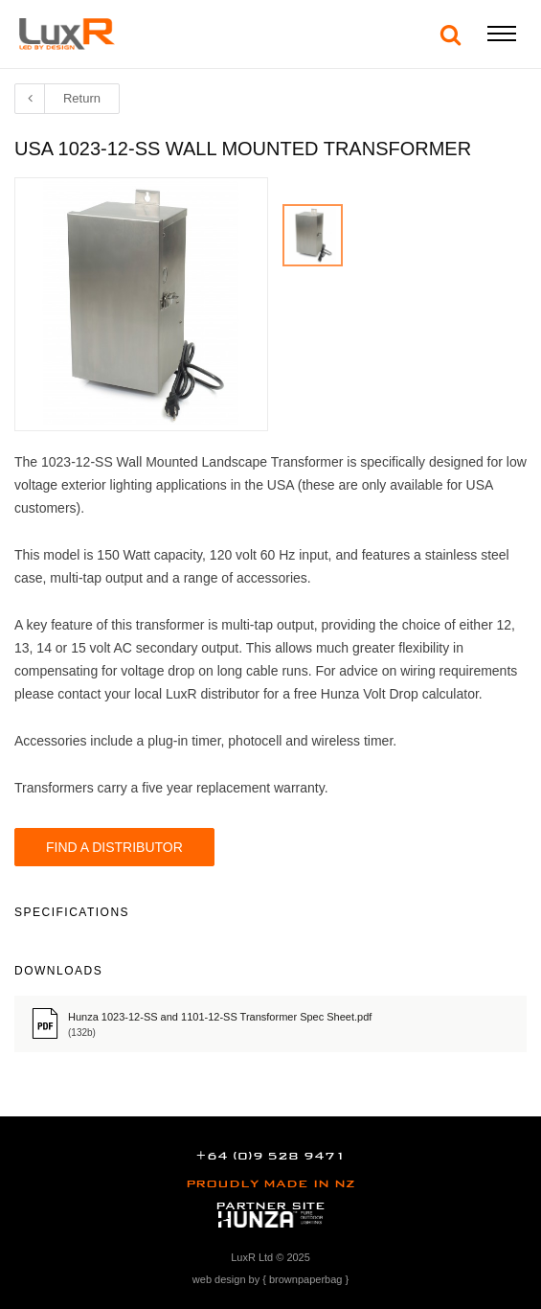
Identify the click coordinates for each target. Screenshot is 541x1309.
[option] (313, 235)
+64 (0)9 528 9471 (270, 1155)
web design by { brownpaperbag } (270, 1279)
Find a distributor (114, 847)
